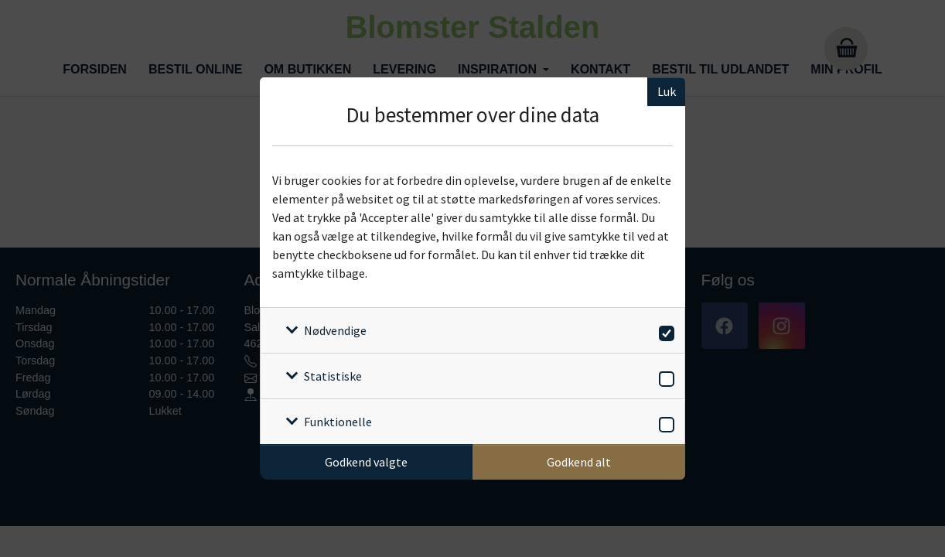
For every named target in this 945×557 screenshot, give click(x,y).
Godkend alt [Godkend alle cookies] (579, 462)
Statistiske (333, 376)
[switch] (664, 331)
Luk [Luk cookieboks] (666, 91)
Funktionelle (338, 421)
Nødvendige (335, 330)
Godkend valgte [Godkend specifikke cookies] (366, 462)
